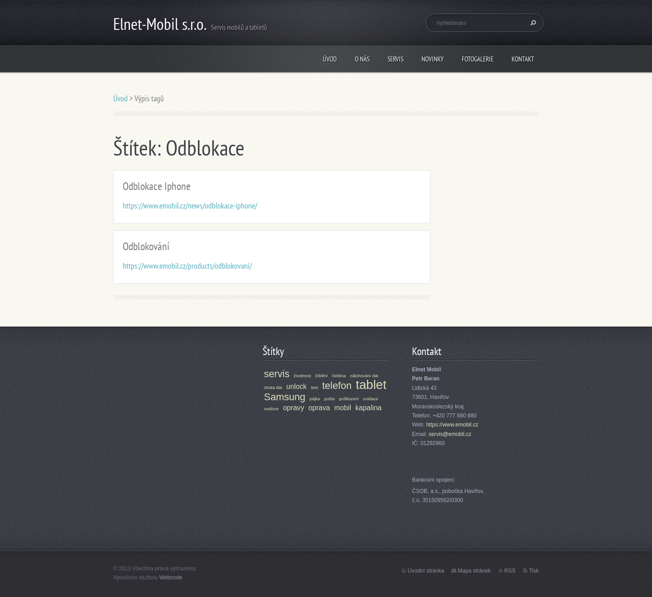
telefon (337, 385)
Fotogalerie (478, 59)
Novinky (433, 59)
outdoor (271, 408)
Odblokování (146, 246)
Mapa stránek (474, 571)
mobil (342, 408)
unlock (296, 386)
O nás (362, 59)
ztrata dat (273, 387)
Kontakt (523, 59)
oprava (319, 408)
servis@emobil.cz (450, 434)
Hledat (532, 22)
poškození (349, 398)
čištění (321, 375)
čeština (338, 375)
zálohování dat (364, 375)
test (314, 387)
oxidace (370, 398)
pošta (329, 398)
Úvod (330, 59)
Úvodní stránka (426, 571)
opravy (293, 408)
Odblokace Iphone (157, 186)
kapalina (368, 408)
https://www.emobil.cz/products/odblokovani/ (187, 266)
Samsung (284, 397)
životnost (302, 375)
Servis (395, 59)
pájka (315, 398)
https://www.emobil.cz (452, 425)
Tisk (534, 571)
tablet (371, 385)
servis (276, 373)
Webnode (170, 577)
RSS (510, 571)
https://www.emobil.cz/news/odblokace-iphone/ (190, 205)
